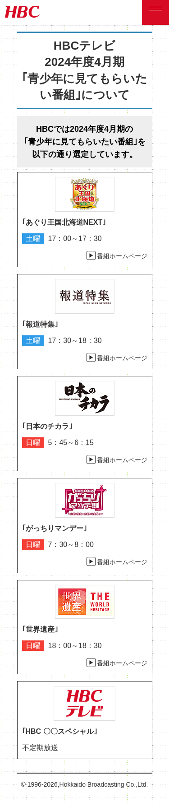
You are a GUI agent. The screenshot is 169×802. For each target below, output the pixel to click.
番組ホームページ (122, 256)
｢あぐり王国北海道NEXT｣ (64, 222)
